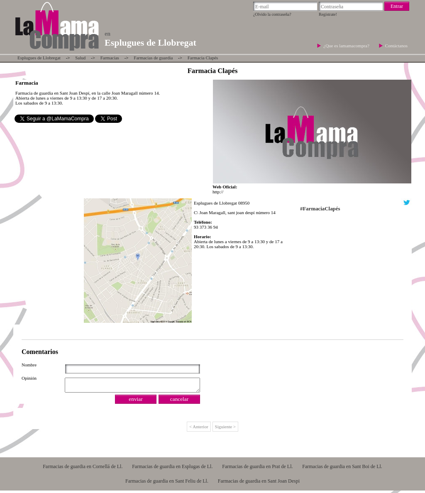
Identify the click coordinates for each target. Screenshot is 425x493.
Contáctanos (396, 45)
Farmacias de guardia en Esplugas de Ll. (172, 469)
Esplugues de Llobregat (39, 57)
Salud (80, 57)
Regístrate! (328, 14)
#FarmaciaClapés (320, 209)
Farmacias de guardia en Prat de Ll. (257, 469)
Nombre (29, 364)
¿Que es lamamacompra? (346, 45)
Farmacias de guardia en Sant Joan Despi (259, 483)
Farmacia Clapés (203, 57)
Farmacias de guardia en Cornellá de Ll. (82, 469)
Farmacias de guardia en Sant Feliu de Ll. (166, 483)
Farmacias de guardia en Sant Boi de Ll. (342, 469)
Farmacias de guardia (153, 57)
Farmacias (109, 57)
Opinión (29, 378)
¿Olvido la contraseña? (272, 14)
